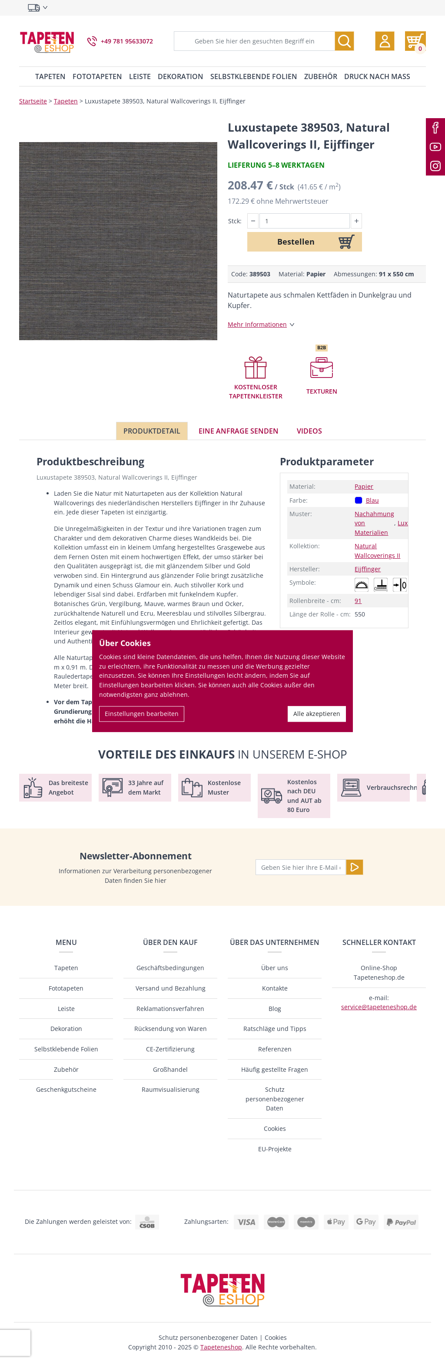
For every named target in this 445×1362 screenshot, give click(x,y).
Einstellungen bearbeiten (142, 714)
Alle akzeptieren (316, 714)
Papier (364, 486)
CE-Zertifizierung (170, 1049)
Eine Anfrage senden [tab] (239, 431)
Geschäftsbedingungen (170, 968)
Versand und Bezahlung (171, 988)
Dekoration (180, 76)
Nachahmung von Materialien (374, 523)
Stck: (235, 221)
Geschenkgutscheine (66, 1089)
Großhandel (170, 1069)
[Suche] (344, 41)
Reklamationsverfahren (170, 1008)
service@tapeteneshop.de (379, 1007)
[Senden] (354, 867)
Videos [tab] (309, 431)
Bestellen (296, 241)
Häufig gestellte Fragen (274, 1069)
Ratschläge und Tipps (274, 1028)
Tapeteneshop (221, 1347)
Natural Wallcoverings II (377, 551)
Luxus (406, 523)
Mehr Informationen (257, 324)
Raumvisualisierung (170, 1089)
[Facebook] (435, 127)
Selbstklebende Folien (253, 76)
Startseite (33, 101)
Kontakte (275, 988)
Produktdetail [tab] (151, 431)
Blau (372, 500)
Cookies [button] (276, 1337)
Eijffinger (368, 569)
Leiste (140, 76)
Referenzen (275, 1049)
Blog (275, 1008)
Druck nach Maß (377, 76)
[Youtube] (435, 146)
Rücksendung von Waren (170, 1028)
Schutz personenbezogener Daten (275, 1098)
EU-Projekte (275, 1149)
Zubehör (320, 76)
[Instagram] (435, 166)
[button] (385, 41)
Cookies (275, 1128)
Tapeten (50, 76)
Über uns (274, 968)
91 (358, 600)
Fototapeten (97, 76)
